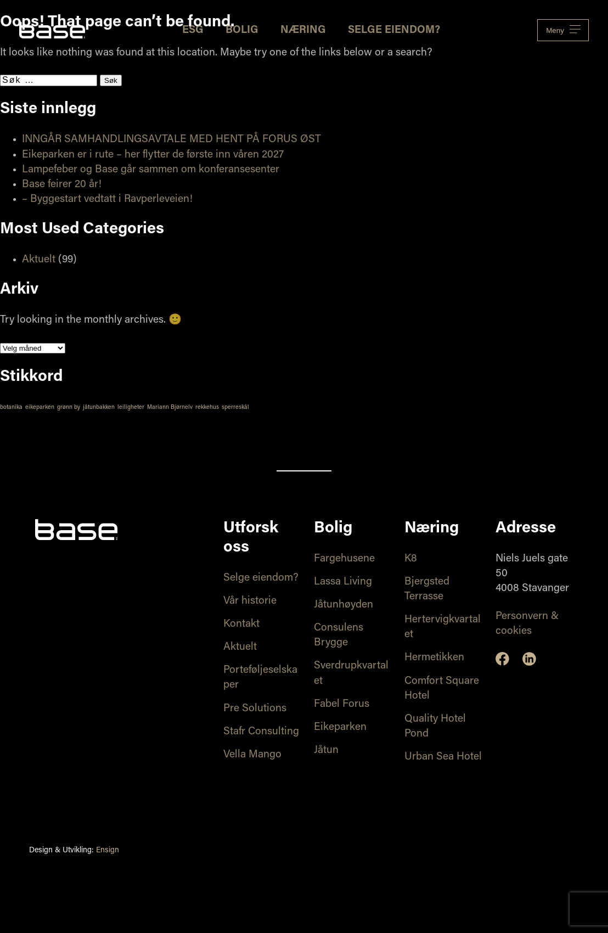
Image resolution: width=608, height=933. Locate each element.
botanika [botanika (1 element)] (11, 407)
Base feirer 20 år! (62, 184)
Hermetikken (434, 658)
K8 (410, 559)
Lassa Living (343, 582)
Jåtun (326, 750)
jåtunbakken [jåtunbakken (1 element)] (99, 407)
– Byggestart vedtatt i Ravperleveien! (107, 199)
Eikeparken (340, 727)
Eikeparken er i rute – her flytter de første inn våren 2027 (153, 155)
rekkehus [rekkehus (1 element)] (207, 407)
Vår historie (250, 601)
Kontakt (241, 624)
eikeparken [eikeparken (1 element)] (39, 407)
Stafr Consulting (261, 732)
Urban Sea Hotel (443, 757)
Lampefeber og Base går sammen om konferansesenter (150, 170)
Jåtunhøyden (343, 605)
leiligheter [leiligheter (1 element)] (130, 407)
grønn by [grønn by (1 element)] (68, 407)
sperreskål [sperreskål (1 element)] (235, 407)
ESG (193, 30)
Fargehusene (344, 559)
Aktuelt (38, 260)
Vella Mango (252, 755)
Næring (303, 30)
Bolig (242, 30)
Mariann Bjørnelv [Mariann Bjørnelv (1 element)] (170, 407)
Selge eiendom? (394, 30)
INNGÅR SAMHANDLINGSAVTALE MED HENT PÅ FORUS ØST (171, 139)
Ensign (107, 851)
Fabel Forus (341, 704)
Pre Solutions (254, 709)
